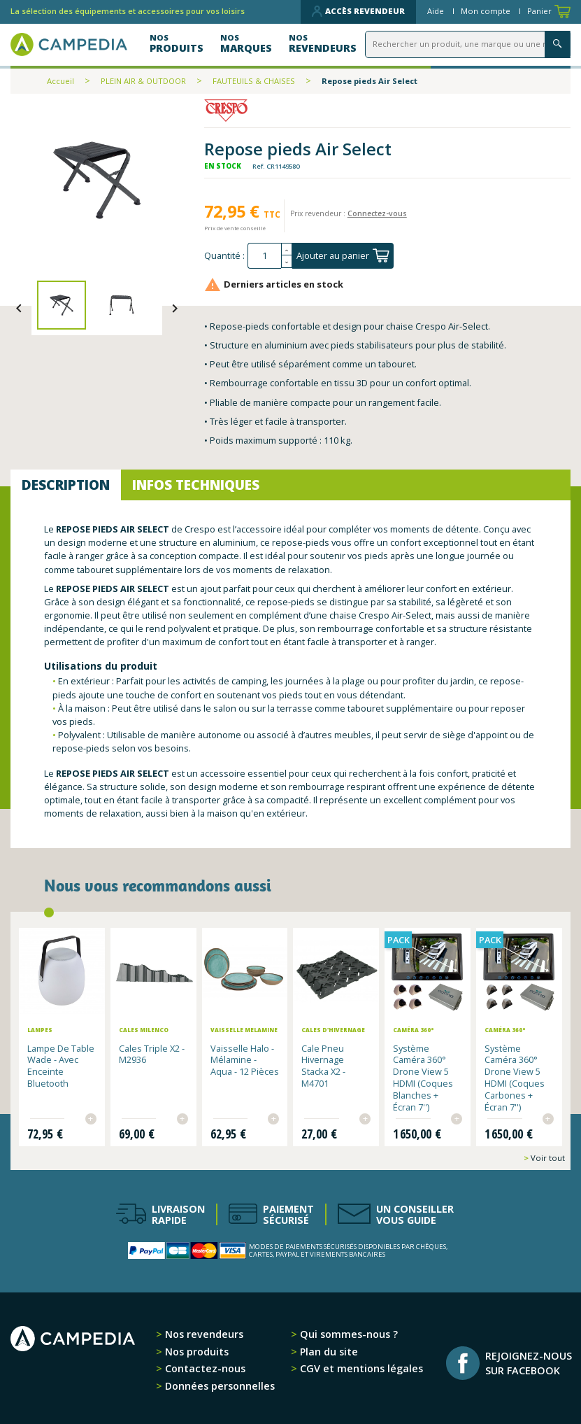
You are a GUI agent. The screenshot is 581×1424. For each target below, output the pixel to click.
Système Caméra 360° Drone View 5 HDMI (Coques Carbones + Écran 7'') (515, 1076)
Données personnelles (218, 1383)
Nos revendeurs (202, 1332)
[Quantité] (264, 256)
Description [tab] (66, 484)
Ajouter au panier (342, 255)
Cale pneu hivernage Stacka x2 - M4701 (323, 1064)
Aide (436, 11)
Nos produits (195, 1350)
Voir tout (547, 1156)
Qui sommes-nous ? (347, 1332)
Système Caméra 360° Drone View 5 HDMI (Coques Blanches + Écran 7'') (423, 1076)
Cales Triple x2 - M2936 (152, 1053)
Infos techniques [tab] (195, 484)
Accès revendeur (358, 11)
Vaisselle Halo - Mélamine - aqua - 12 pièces (244, 1059)
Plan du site (327, 1350)
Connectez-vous (377, 213)
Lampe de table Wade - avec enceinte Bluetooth (60, 1064)
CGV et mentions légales (360, 1367)
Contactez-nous (203, 1367)
